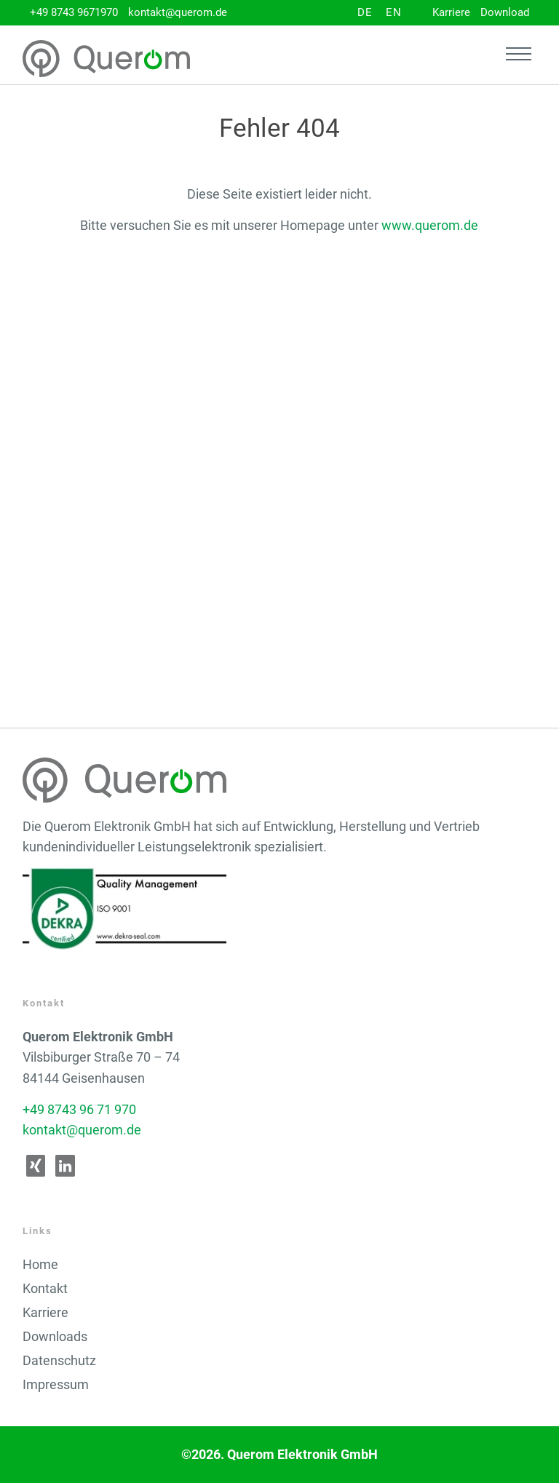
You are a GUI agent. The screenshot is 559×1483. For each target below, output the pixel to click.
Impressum (56, 1384)
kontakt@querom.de (177, 12)
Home (40, 1264)
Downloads (55, 1336)
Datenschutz (59, 1360)
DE (365, 12)
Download (504, 12)
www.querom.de (429, 225)
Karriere (451, 12)
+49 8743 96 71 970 (79, 1109)
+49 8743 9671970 (74, 12)
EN (394, 12)
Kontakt (45, 1288)
